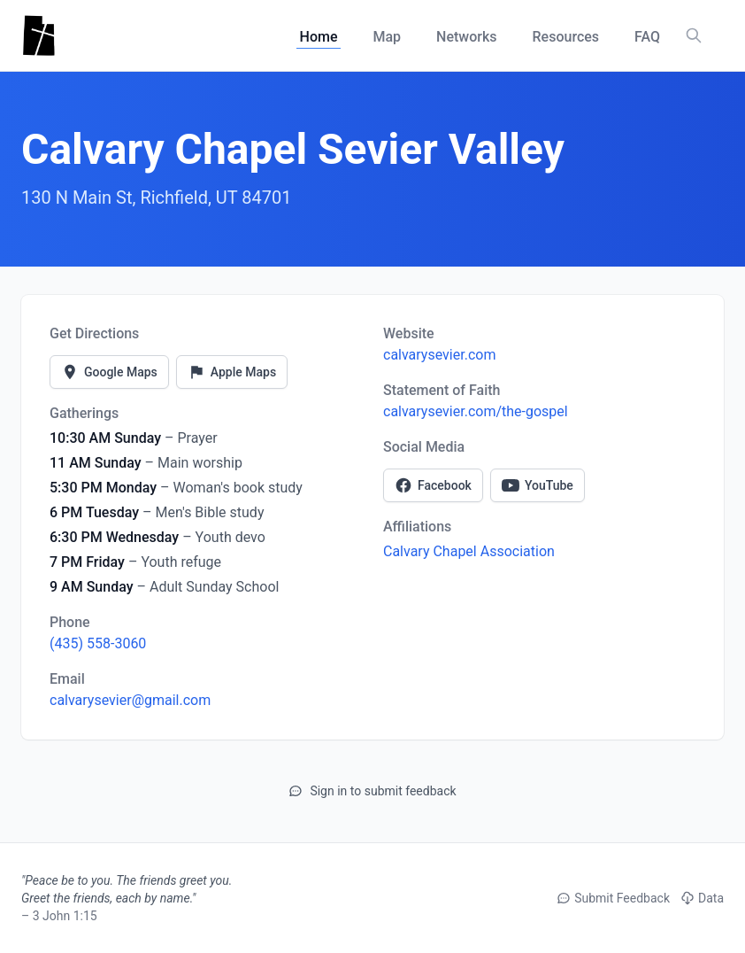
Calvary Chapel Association (469, 551)
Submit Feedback (613, 898)
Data (702, 898)
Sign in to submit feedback (372, 791)
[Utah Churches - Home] (38, 35)
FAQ (647, 36)
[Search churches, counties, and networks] (694, 35)
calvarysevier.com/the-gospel (475, 411)
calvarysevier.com (439, 354)
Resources (566, 36)
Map (386, 36)
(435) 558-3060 (98, 643)
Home (319, 36)
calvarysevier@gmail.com (130, 700)
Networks (466, 36)
